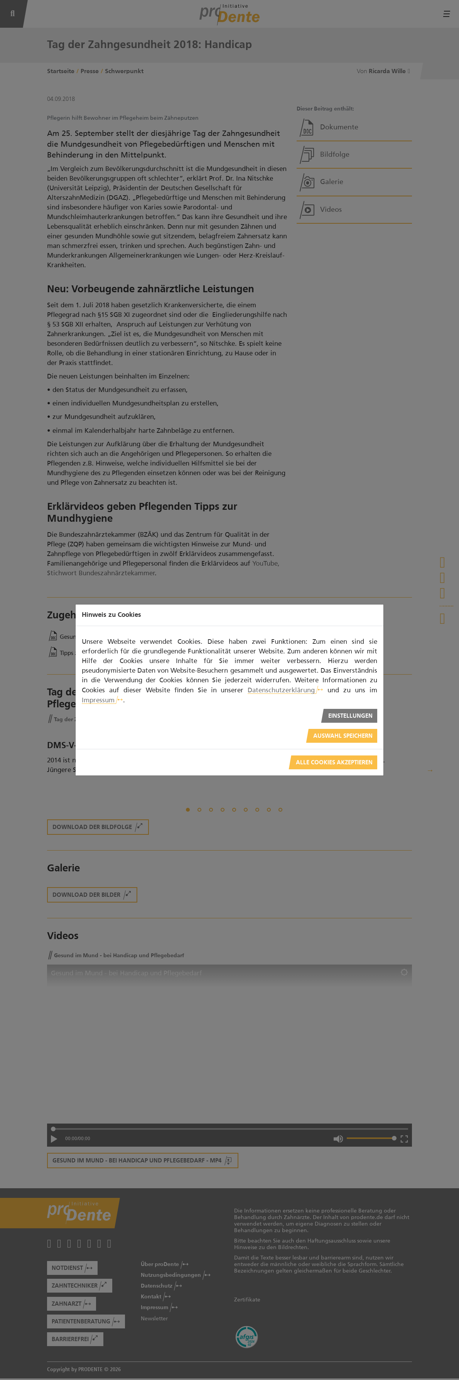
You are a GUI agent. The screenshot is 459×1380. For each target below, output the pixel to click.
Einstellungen (350, 716)
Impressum (98, 700)
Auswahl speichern (343, 736)
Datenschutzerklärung (281, 690)
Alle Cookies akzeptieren (334, 762)
